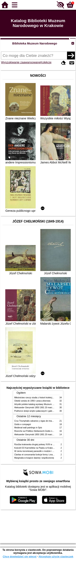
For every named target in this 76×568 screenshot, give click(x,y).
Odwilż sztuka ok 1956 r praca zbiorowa (32, 401)
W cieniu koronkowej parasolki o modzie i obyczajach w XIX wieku (44, 451)
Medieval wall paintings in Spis (28, 428)
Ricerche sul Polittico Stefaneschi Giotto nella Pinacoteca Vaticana (44, 431)
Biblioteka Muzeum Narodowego (34, 43)
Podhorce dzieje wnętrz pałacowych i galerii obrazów (38, 411)
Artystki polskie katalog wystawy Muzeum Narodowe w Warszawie (44, 404)
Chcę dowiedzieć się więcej (19, 556)
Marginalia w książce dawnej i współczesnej (34, 458)
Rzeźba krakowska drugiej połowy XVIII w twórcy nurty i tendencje (44, 444)
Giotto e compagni (22, 424)
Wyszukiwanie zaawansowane (20, 62)
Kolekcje (46, 62)
